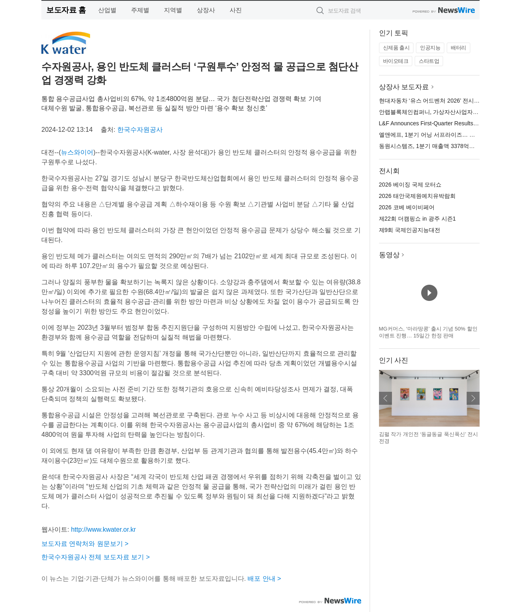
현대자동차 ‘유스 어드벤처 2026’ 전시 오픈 (433, 100)
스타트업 (429, 61)
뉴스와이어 (77, 152)
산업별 (107, 9)
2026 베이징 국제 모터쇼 (410, 184)
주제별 (140, 9)
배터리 (458, 48)
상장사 (206, 9)
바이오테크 (396, 61)
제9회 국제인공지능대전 (410, 230)
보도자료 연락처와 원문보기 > (85, 543)
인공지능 (430, 48)
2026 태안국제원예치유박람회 (417, 196)
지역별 (173, 9)
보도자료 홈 (66, 10)
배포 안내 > (264, 578)
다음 (473, 398)
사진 (236, 9)
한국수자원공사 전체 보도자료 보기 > (95, 557)
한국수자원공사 (140, 129)
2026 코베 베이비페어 (407, 207)
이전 (385, 398)
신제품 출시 (396, 48)
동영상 (389, 255)
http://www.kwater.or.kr (103, 529)
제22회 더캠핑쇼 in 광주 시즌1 (417, 218)
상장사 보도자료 (404, 87)
